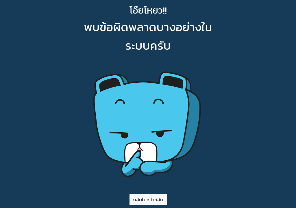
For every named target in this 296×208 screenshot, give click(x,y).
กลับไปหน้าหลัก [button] (148, 199)
